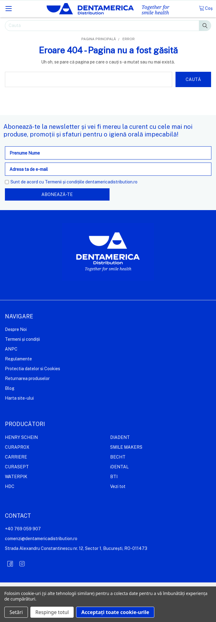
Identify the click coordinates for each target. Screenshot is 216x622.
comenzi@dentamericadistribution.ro (41, 538)
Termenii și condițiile (64, 181)
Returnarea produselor (27, 378)
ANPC (11, 349)
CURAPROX (17, 447)
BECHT (117, 457)
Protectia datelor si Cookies (32, 368)
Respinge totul (52, 612)
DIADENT (120, 437)
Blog (9, 388)
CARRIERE (16, 457)
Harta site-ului (19, 398)
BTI (114, 476)
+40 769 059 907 (23, 528)
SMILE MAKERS (126, 447)
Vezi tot (117, 486)
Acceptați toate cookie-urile (115, 612)
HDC (9, 486)
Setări (16, 612)
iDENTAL (119, 466)
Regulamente (18, 358)
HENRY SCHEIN (21, 437)
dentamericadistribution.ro (111, 181)
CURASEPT (17, 466)
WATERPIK (16, 476)
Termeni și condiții (22, 339)
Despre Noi (16, 329)
